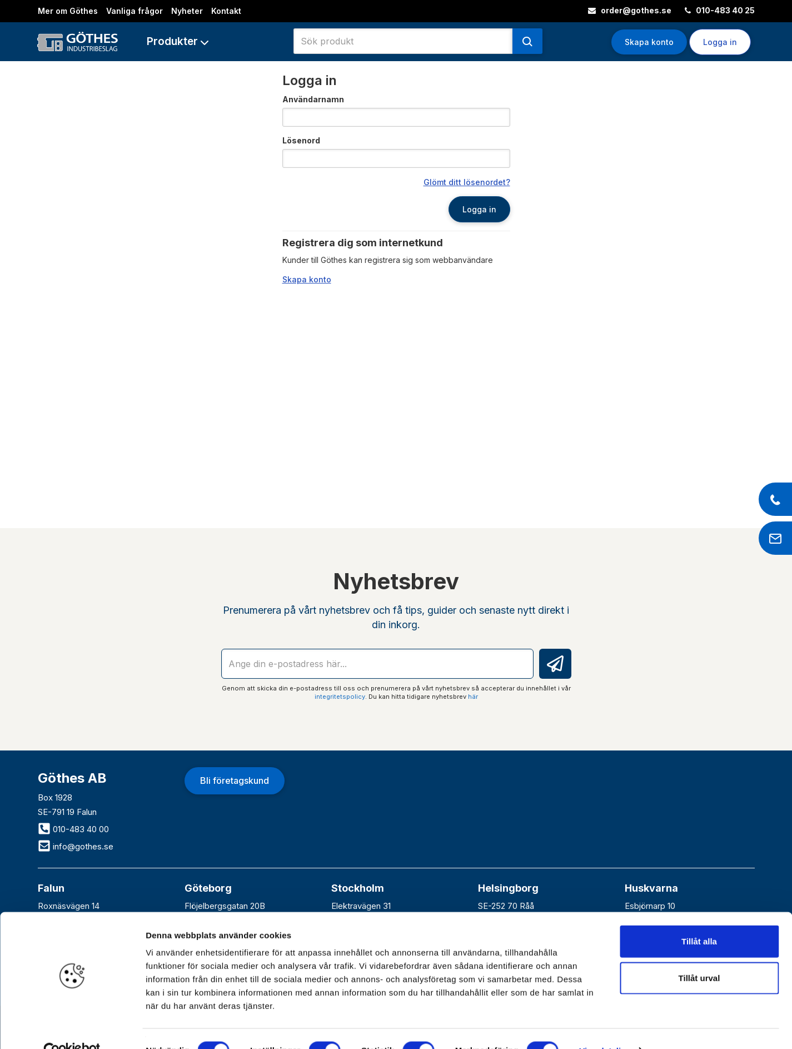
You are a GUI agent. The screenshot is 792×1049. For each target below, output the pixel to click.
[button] (177, 41)
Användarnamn (313, 99)
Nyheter (187, 11)
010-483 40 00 (73, 829)
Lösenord (301, 140)
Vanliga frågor (134, 11)
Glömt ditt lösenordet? (467, 182)
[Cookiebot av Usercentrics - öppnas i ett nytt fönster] (72, 1027)
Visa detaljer (604, 1027)
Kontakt (226, 11)
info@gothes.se (75, 846)
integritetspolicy (340, 696)
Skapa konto (649, 42)
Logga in (720, 42)
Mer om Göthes (68, 11)
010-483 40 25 (720, 10)
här (473, 696)
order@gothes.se (629, 10)
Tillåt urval (699, 954)
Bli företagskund (234, 780)
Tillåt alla (699, 917)
